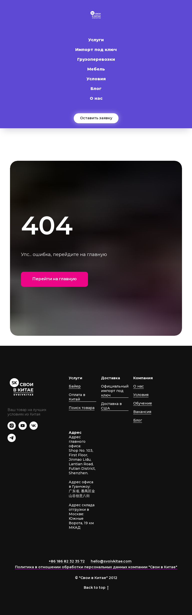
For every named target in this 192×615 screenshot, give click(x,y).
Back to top (96, 587)
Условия (96, 78)
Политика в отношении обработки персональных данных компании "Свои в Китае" (96, 567)
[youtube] (22, 428)
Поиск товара (81, 408)
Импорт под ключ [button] (96, 49)
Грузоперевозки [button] (96, 59)
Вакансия (142, 412)
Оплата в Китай (77, 397)
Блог (96, 88)
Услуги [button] (96, 40)
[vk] (34, 428)
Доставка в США (111, 406)
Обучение (142, 403)
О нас (96, 98)
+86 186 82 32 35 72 (67, 561)
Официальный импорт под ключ (114, 391)
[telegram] (12, 440)
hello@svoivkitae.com (111, 561)
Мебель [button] (96, 69)
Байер (75, 386)
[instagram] (12, 428)
